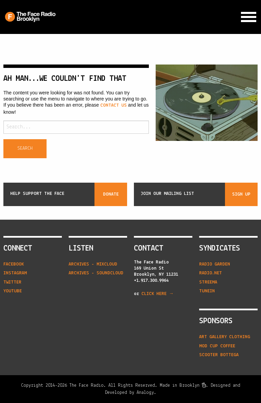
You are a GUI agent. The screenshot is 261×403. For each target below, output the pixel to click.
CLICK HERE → (157, 293)
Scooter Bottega (219, 355)
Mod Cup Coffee (217, 346)
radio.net (210, 273)
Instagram (15, 273)
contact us (113, 105)
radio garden (214, 264)
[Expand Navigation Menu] (248, 17)
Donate (111, 194)
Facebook (13, 264)
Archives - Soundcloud (96, 273)
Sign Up (241, 194)
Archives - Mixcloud (93, 264)
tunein (207, 291)
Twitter (12, 282)
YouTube (12, 291)
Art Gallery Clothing (224, 337)
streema (208, 282)
